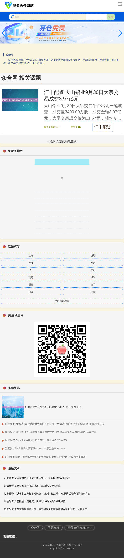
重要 (31, 284)
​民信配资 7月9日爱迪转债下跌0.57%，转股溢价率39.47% (36, 440)
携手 (93, 284)
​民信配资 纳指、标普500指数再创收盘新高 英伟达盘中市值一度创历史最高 (45, 456)
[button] (120, 33)
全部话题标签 (62, 300)
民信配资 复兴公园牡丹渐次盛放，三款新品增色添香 (32, 485)
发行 (93, 262)
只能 (31, 291)
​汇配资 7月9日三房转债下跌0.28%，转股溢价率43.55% (35, 448)
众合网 (35, 527)
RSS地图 (66, 545)
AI (31, 270)
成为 (93, 277)
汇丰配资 (102, 127)
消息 (31, 277)
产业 (31, 262)
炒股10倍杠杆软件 (79, 527)
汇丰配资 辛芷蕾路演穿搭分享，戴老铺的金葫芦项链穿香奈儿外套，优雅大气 (45, 509)
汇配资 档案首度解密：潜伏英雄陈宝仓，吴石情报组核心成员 (37, 477)
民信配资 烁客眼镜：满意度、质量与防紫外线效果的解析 (34, 501)
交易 (93, 291)
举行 (93, 270)
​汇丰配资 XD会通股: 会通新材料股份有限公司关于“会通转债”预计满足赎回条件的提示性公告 (54, 423)
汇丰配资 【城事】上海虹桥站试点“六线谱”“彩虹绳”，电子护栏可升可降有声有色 (47, 493)
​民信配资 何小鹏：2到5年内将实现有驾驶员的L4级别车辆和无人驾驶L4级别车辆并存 (50, 432)
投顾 (93, 255)
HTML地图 (77, 545)
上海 (31, 255)
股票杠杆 (53, 527)
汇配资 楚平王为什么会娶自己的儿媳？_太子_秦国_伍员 (53, 406)
